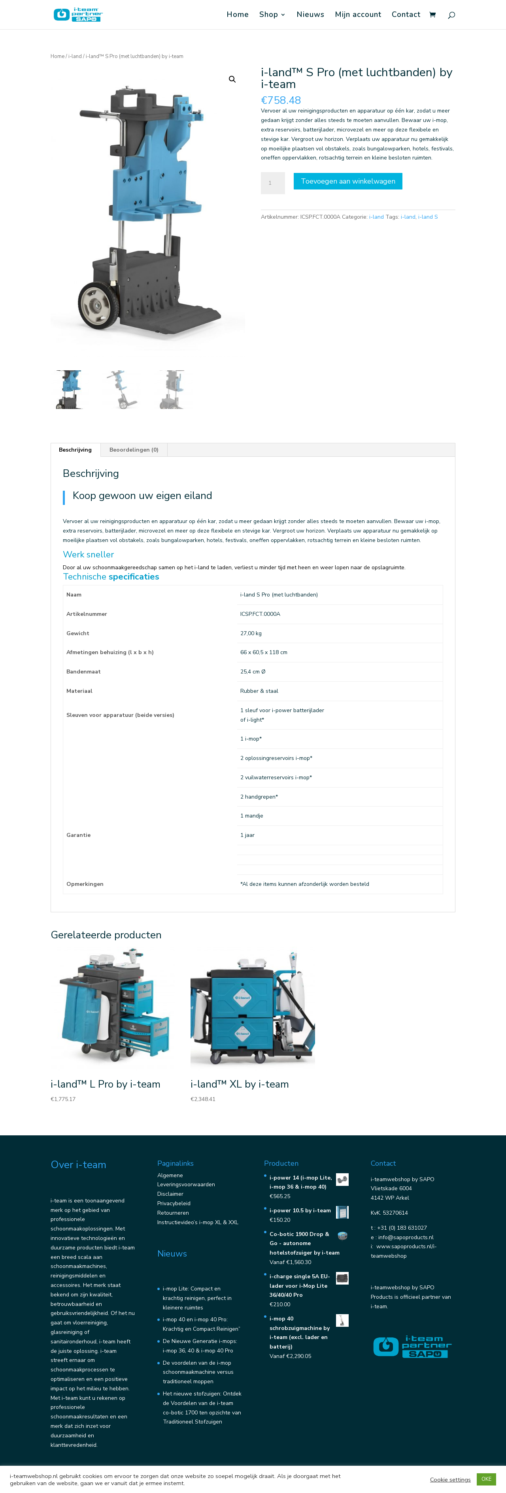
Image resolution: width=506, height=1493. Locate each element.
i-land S (428, 217)
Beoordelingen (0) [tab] (134, 450)
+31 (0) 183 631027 (402, 1228)
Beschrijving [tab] (75, 450)
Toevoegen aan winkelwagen (348, 181)
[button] (232, 79)
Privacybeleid (174, 1203)
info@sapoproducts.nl (406, 1237)
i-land (75, 56)
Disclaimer (170, 1194)
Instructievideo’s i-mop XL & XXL (197, 1222)
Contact (406, 16)
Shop (268, 16)
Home (238, 16)
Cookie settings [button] (450, 1479)
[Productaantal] (273, 183)
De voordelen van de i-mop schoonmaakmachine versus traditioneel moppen (198, 1372)
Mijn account (358, 16)
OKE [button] (486, 1479)
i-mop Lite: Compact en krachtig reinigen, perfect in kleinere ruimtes (197, 1298)
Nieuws (310, 16)
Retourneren (173, 1213)
